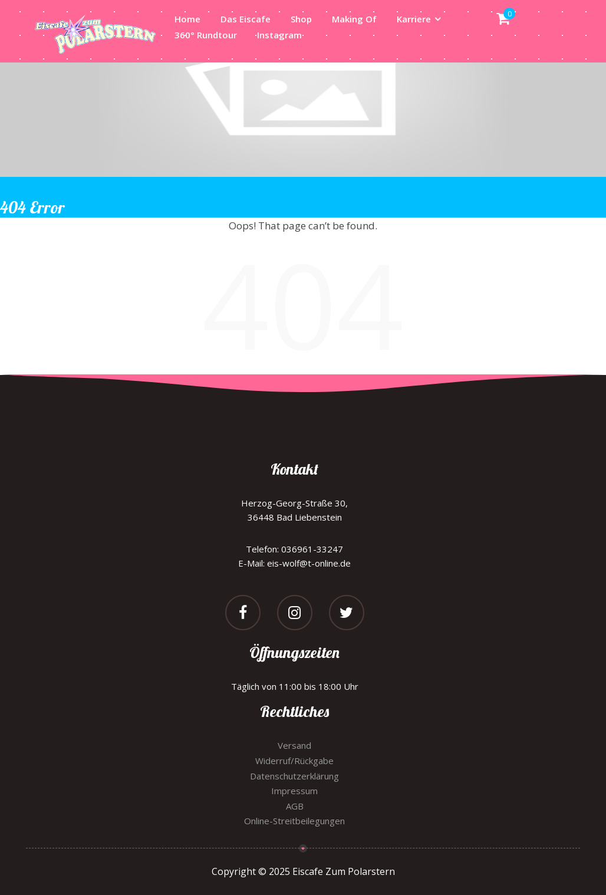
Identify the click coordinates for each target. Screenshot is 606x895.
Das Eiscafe (245, 19)
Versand (294, 745)
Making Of (354, 19)
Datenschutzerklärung (294, 776)
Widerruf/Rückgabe (294, 760)
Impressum (294, 791)
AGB (295, 806)
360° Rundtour (205, 35)
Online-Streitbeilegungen (294, 821)
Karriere (414, 19)
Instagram (279, 35)
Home (187, 19)
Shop (301, 19)
